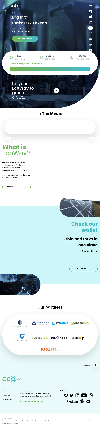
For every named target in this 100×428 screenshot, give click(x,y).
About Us (6, 395)
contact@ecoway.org (31, 401)
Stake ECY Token (25, 39)
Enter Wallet (86, 269)
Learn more (16, 187)
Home (4, 391)
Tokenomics (7, 399)
